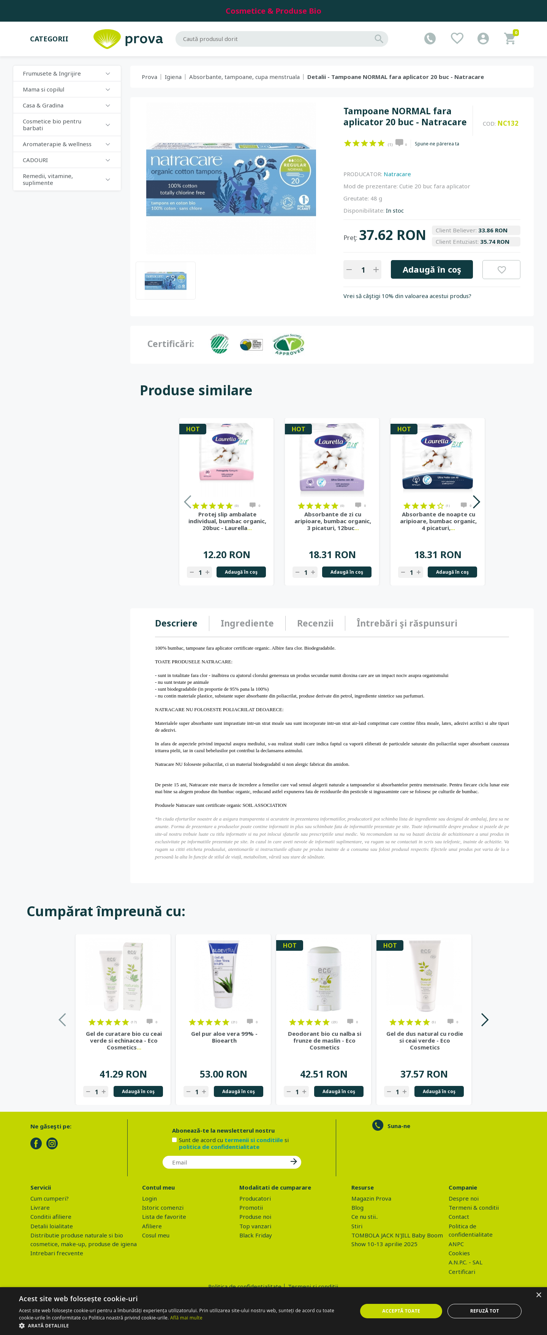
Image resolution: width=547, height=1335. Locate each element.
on (347, 143)
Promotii (251, 1207)
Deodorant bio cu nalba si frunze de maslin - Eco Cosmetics (324, 1040)
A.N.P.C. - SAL (465, 1262)
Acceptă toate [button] (401, 1311)
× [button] (538, 1295)
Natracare (397, 174)
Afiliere (152, 1226)
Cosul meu (155, 1235)
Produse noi (255, 1216)
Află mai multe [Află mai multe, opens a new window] (186, 1317)
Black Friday (255, 1235)
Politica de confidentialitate (244, 1286)
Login (149, 1198)
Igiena (173, 76)
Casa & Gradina (43, 105)
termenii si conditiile (253, 1140)
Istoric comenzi (162, 1207)
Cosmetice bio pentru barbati (52, 124)
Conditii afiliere (50, 1216)
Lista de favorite (164, 1216)
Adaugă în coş (432, 269)
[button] (183, 1325)
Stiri (356, 1226)
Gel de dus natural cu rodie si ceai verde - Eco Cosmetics (424, 1040)
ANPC (456, 1244)
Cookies (459, 1253)
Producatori (255, 1198)
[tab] (182, 623)
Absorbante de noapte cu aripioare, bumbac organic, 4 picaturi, (438, 521)
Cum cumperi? (49, 1198)
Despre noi (464, 1198)
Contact (459, 1216)
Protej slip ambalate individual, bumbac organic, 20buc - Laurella (227, 521)
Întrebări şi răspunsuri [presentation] (407, 623)
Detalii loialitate (51, 1226)
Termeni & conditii (474, 1207)
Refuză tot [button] (484, 1311)
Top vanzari (255, 1226)
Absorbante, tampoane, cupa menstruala (244, 76)
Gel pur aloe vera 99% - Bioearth (224, 1037)
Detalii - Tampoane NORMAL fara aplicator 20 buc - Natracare (395, 76)
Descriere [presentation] (176, 623)
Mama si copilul (43, 89)
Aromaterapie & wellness (57, 144)
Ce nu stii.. (364, 1216)
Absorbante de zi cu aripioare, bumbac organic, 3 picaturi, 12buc (332, 521)
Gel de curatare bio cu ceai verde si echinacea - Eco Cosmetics (124, 1040)
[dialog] (273, 1311)
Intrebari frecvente (56, 1253)
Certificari (462, 1271)
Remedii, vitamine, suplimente (48, 179)
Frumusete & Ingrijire (52, 73)
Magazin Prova (371, 1198)
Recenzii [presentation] (315, 623)
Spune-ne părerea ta (437, 144)
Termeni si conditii (313, 1286)
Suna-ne (398, 1126)
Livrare (40, 1207)
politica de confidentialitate (219, 1146)
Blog (357, 1207)
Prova (149, 76)
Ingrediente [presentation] (247, 623)
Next (476, 501)
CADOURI (35, 160)
